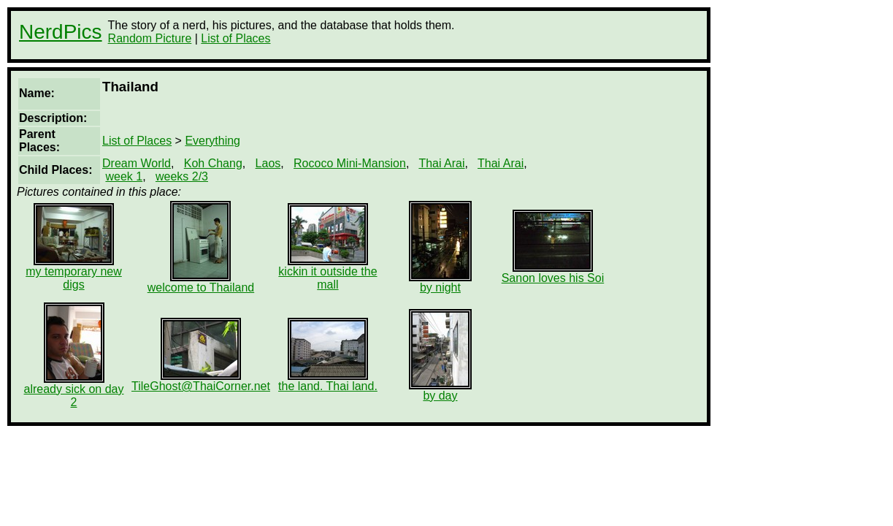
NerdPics (60, 31)
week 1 (123, 176)
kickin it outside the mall (327, 273)
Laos (268, 163)
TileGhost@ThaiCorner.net (200, 381)
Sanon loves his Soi (553, 273)
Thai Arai (441, 163)
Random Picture (150, 38)
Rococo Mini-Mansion (350, 163)
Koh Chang (213, 163)
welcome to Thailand (200, 282)
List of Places (235, 38)
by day (440, 390)
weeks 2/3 (182, 176)
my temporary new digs (74, 273)
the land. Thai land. (327, 381)
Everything (212, 140)
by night (440, 282)
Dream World (136, 163)
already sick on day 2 (74, 390)
